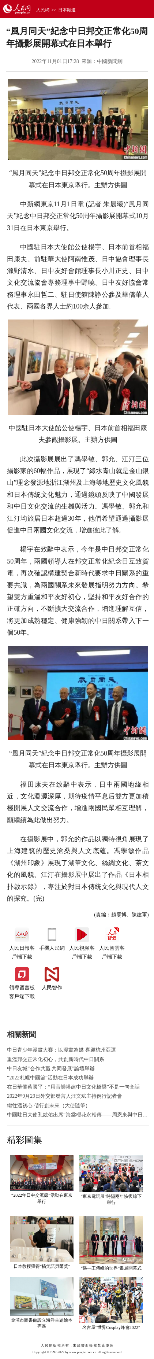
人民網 (42, 9)
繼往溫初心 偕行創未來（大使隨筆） (48, 1105)
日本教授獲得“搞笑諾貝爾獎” (42, 1266)
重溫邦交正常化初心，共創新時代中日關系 (55, 1059)
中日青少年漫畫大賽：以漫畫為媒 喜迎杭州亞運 (61, 1050)
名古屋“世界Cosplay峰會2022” (111, 1327)
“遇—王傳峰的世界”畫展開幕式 (111, 1268)
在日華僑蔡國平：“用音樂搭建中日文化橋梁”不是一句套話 (73, 1087)
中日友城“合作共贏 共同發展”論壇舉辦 (51, 1068)
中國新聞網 (110, 61)
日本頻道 (67, 9)
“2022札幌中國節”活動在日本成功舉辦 (50, 1078)
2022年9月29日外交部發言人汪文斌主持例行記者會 (64, 1096)
